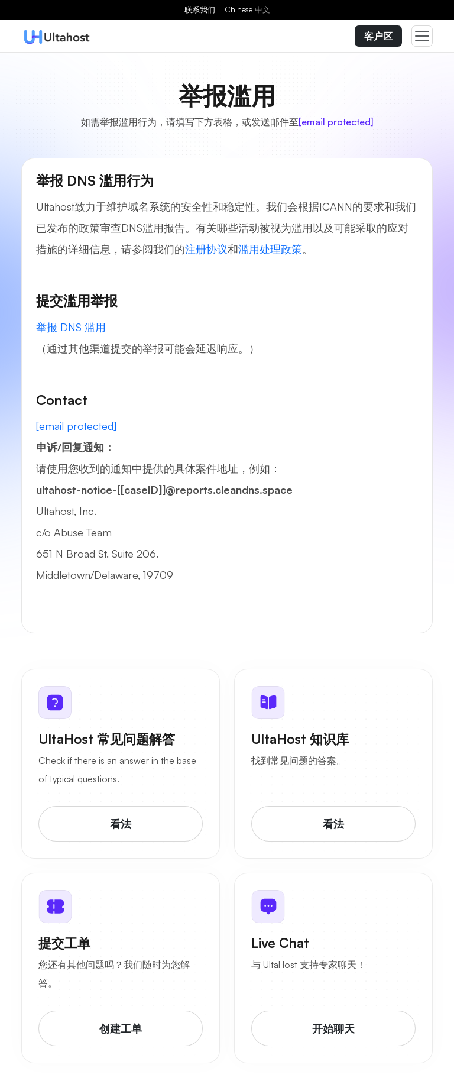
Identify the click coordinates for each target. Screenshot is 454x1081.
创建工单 (120, 1028)
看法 (120, 823)
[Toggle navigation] (422, 36)
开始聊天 (333, 1028)
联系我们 (199, 9)
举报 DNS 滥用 (71, 327)
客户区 (378, 36)
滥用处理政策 (270, 248)
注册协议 (206, 248)
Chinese (247, 9)
